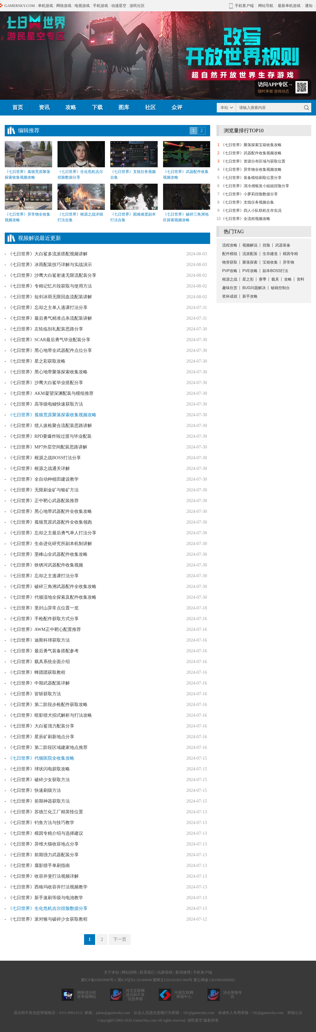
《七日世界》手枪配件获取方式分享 (43, 618)
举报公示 (294, 1013)
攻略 (70, 107)
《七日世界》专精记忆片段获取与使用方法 (50, 286)
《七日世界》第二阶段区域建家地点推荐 (48, 747)
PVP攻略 (229, 271)
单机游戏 (45, 5)
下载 (97, 107)
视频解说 (250, 245)
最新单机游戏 (289, 5)
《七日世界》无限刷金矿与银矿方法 (43, 490)
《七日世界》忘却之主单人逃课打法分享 (48, 307)
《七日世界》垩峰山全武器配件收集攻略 (48, 554)
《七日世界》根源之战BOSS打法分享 (44, 457)
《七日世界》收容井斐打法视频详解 (43, 876)
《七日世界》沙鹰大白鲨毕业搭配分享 (45, 382)
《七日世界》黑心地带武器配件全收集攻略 (50, 511)
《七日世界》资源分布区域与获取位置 (253, 161)
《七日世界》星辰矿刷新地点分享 (41, 736)
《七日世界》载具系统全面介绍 (39, 661)
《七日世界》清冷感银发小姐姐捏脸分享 (255, 186)
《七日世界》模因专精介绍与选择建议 (45, 833)
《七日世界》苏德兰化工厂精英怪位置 (45, 812)
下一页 (119, 939)
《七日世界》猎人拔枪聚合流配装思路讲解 (50, 425)
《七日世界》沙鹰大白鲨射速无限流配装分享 (52, 275)
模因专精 (290, 254)
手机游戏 (100, 5)
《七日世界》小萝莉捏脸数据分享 (249, 194)
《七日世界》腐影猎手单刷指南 (39, 865)
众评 (177, 107)
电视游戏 (82, 5)
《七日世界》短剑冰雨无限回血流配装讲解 (50, 296)
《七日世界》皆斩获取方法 (34, 693)
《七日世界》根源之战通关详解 (39, 468)
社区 (150, 107)
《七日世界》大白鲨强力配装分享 (41, 726)
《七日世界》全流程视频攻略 (245, 218)
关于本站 (111, 972)
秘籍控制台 (280, 288)
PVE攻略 (250, 271)
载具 (275, 279)
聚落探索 (250, 262)
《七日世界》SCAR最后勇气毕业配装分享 (49, 339)
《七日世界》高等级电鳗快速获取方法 (45, 404)
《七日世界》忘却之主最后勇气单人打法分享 (52, 533)
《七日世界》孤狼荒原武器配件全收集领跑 (50, 522)
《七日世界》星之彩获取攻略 (36, 361)
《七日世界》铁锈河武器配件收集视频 (45, 565)
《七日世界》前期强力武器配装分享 (43, 854)
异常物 (288, 262)
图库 (123, 107)
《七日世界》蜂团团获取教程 (36, 672)
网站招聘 (129, 972)
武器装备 (282, 245)
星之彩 (248, 279)
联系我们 (147, 972)
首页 (17, 107)
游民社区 (137, 5)
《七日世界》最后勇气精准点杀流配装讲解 (50, 318)
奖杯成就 (229, 296)
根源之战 (229, 279)
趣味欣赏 (229, 288)
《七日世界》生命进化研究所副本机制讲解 (50, 543)
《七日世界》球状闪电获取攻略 (39, 769)
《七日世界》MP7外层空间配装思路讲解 (47, 447)
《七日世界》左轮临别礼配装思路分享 (45, 329)
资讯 (44, 107)
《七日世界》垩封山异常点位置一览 (43, 608)
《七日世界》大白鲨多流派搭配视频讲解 (48, 254)
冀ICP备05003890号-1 (99, 980)
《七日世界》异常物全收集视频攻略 (251, 169)
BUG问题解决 (254, 288)
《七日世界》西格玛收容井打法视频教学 (48, 887)
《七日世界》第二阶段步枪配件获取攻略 (48, 704)
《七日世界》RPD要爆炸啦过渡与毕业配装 (50, 436)
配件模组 (229, 254)
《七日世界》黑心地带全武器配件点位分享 (50, 350)
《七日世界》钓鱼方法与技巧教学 (41, 822)
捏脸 (266, 245)
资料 (300, 279)
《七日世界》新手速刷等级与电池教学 (45, 897)
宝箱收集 (270, 262)
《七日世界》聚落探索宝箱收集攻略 (251, 145)
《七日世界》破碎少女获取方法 (39, 779)
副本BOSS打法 (275, 271)
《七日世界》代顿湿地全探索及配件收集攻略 (52, 597)
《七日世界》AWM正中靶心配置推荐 (44, 629)
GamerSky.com (144, 1020)
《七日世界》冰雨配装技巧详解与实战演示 (50, 264)
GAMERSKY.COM (19, 5)
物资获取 (229, 262)
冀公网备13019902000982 (214, 980)
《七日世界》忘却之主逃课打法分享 (43, 575)
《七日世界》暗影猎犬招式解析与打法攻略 (50, 715)
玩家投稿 (165, 972)
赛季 (262, 279)
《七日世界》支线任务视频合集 (247, 202)
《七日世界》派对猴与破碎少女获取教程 (48, 919)
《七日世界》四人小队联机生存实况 (251, 210)
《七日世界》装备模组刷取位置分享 (251, 177)
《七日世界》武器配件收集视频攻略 (251, 153)
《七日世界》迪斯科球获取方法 (39, 640)
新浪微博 (183, 972)
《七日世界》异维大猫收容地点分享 (43, 844)
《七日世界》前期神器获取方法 (39, 801)
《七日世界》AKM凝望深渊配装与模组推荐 (51, 393)
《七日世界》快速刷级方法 (34, 790)
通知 (309, 5)
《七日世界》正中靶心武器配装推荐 (43, 500)
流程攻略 (229, 245)
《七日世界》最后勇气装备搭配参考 (43, 651)
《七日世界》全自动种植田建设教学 (43, 479)
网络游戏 (63, 5)
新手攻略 (250, 296)
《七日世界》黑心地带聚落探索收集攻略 (48, 372)
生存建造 (270, 254)
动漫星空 (118, 5)
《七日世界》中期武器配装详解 (39, 683)
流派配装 (250, 254)
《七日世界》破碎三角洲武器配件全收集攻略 (52, 586)
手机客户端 (202, 972)
